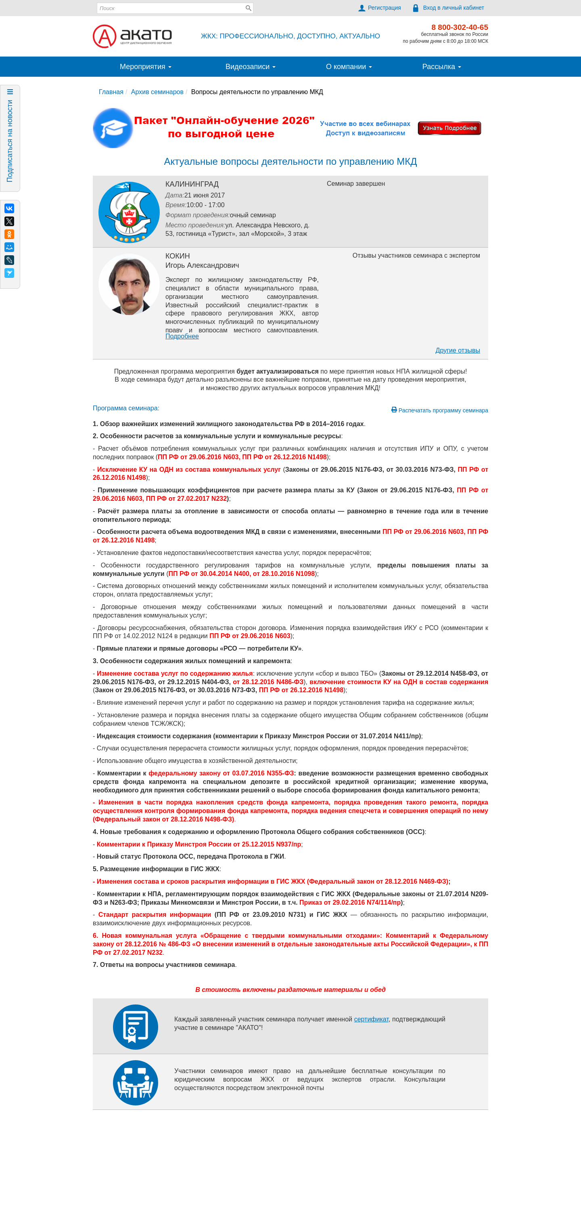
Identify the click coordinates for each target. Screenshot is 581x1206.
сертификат (371, 1019)
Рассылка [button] (441, 67)
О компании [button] (349, 67)
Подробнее (182, 336)
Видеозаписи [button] (251, 67)
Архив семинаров (157, 91)
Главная (111, 91)
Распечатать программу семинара (439, 410)
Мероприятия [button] (145, 67)
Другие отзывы (458, 350)
